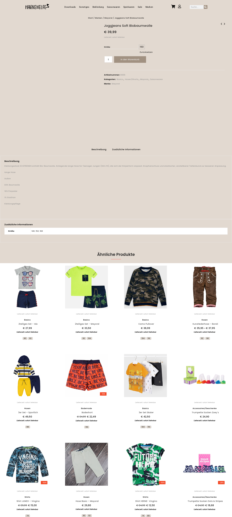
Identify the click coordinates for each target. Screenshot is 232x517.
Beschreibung (99, 147)
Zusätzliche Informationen (126, 147)
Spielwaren (128, 7)
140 (33, 229)
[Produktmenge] (108, 59)
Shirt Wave (224, 25)
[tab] (99, 148)
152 (37, 229)
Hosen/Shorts (131, 79)
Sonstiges (84, 7)
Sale (140, 7)
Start (90, 18)
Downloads (70, 7)
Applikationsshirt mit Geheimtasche (221, 25)
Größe (107, 47)
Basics (120, 79)
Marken (149, 7)
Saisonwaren (113, 7)
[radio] (142, 47)
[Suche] (205, 7)
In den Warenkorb (130, 59)
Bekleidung (98, 7)
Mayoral (108, 18)
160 (41, 229)
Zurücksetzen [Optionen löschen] (146, 52)
